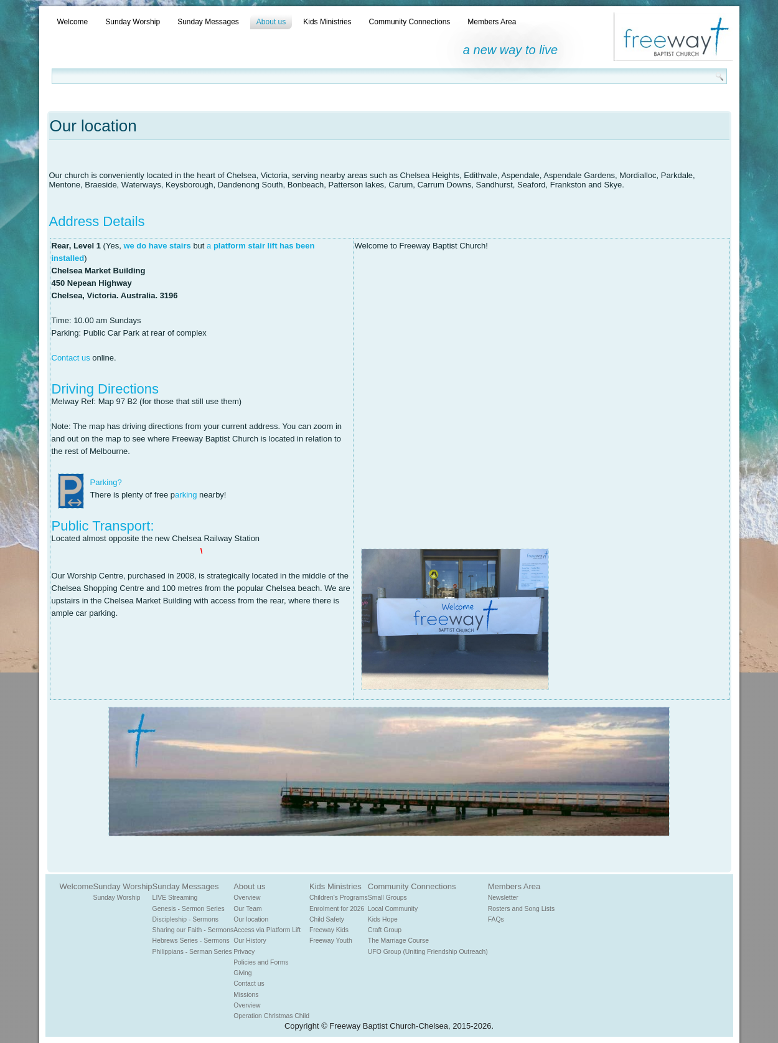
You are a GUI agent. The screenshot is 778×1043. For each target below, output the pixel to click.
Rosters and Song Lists (521, 908)
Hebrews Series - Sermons (191, 940)
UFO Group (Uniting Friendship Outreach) (428, 951)
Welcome (72, 21)
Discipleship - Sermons (185, 919)
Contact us (71, 357)
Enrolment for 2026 (336, 908)
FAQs (496, 919)
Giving (242, 973)
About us (271, 21)
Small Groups (387, 897)
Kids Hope (383, 919)
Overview (246, 897)
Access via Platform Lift (267, 930)
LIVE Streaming (175, 897)
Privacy (244, 951)
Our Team (247, 908)
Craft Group (384, 930)
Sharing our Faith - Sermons (193, 930)
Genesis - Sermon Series (188, 908)
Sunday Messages (208, 21)
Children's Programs (338, 897)
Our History (249, 940)
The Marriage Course (398, 940)
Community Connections (410, 21)
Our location (250, 919)
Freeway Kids (329, 930)
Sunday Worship (132, 21)
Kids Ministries (327, 21)
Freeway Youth (330, 940)
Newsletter (503, 897)
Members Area (491, 21)
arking (186, 494)
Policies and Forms (260, 962)
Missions (245, 994)
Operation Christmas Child (271, 1015)
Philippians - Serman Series (192, 951)
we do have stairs (156, 245)
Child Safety (326, 919)
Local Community (393, 908)
